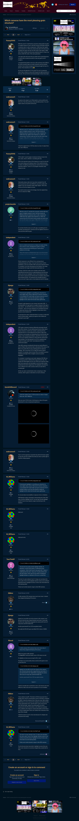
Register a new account (17, 782)
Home (5, 10)
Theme (36, 815)
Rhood (43, 602)
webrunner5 (10, 97)
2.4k (11, 609)
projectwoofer (10, 204)
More (48, 10)
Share (35, 28)
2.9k (11, 56)
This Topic (70, 10)
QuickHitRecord (14, 27)
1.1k (11, 575)
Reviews (17, 10)
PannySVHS (10, 41)
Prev (8, 34)
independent (10, 237)
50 (11, 492)
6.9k (11, 113)
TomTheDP (10, 559)
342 (10, 253)
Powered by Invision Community (39, 818)
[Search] (61, 11)
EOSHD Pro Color (31, 10)
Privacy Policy (42, 815)
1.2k (11, 403)
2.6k (11, 301)
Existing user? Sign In (63, 4)
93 (11, 220)
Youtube (23, 10)
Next (18, 34)
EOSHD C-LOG (41, 10)
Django (10, 285)
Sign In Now (36, 780)
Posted (23, 40)
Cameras (21, 29)
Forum (11, 10)
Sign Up (72, 4)
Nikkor (10, 593)
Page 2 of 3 (27, 34)
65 (11, 656)
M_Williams (10, 477)
